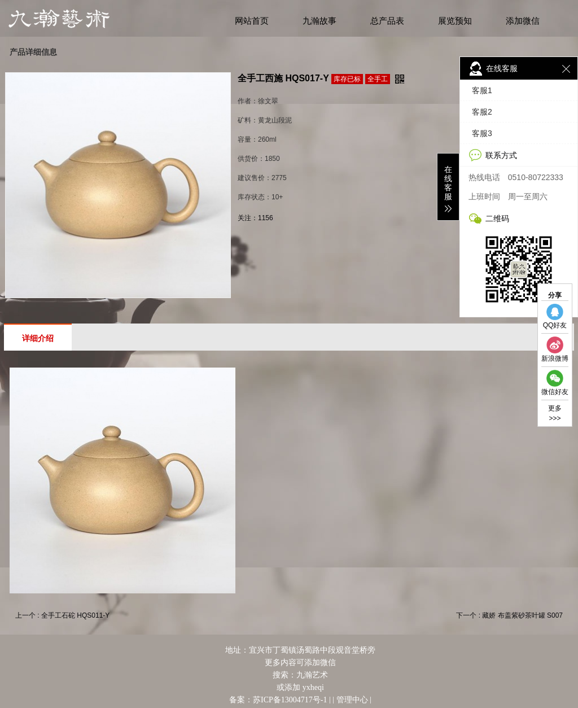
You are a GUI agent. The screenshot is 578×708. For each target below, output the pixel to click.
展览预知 (455, 20)
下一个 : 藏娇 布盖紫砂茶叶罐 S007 (509, 615)
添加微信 (523, 20)
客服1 (482, 90)
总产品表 (387, 20)
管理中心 (352, 699)
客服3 (482, 133)
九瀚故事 (319, 20)
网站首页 (252, 20)
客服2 (482, 111)
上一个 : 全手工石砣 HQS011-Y (62, 615)
